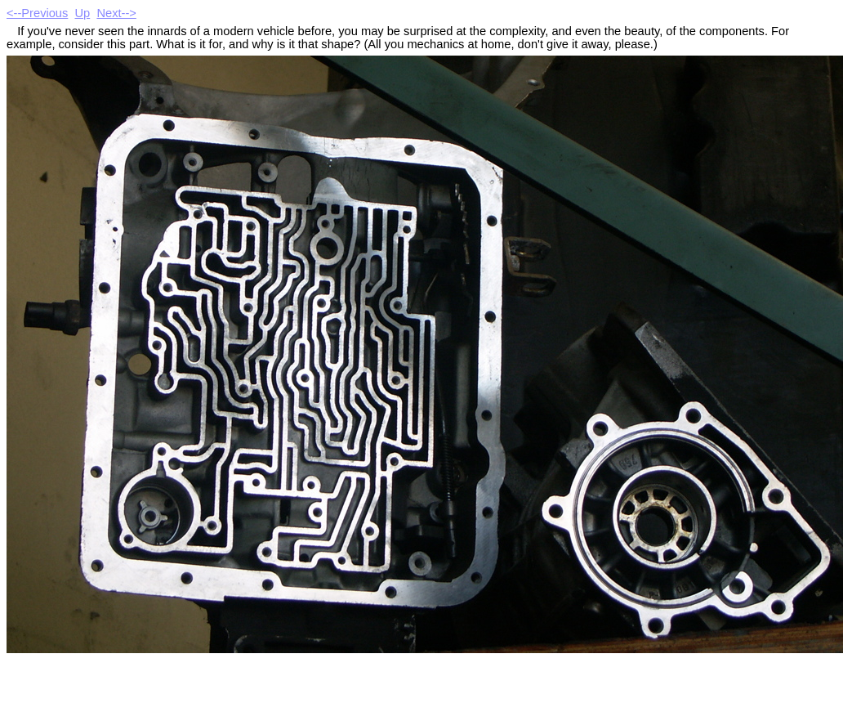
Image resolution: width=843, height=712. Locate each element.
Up (83, 13)
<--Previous (37, 13)
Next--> (116, 13)
